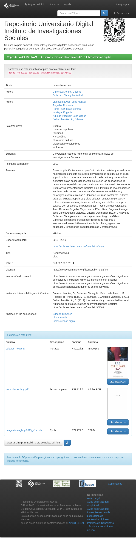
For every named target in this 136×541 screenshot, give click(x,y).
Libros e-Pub (60, 317)
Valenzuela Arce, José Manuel (69, 101)
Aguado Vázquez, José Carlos (69, 115)
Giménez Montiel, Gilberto (67, 91)
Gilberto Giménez (62, 314)
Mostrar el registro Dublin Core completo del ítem (34, 442)
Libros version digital (98, 57)
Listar (54, 4)
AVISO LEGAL (77, 523)
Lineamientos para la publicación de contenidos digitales (98, 516)
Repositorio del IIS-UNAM (22, 57)
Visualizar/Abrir (118, 381)
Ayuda (67, 4)
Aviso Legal (93, 498)
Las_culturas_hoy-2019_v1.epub (24, 430)
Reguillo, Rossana (63, 105)
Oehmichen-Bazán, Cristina (68, 119)
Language (122, 4)
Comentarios (115, 483)
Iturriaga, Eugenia (62, 112)
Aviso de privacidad (98, 508)
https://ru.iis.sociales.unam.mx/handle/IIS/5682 (78, 246)
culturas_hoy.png (15, 348)
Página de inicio (34, 4)
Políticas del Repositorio (100, 523)
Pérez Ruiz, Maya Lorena (67, 108)
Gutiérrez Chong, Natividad (68, 95)
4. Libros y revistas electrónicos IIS (61, 57)
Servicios (121, 13)
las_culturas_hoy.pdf (17, 389)
